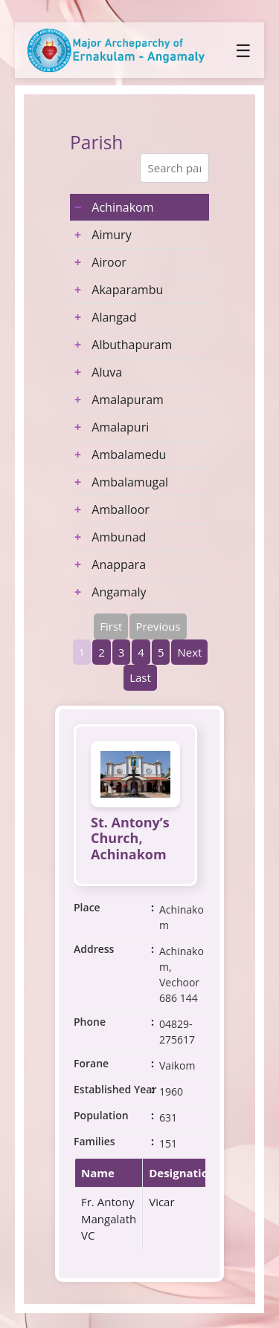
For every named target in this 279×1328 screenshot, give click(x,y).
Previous (157, 626)
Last (140, 677)
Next (189, 652)
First (111, 626)
